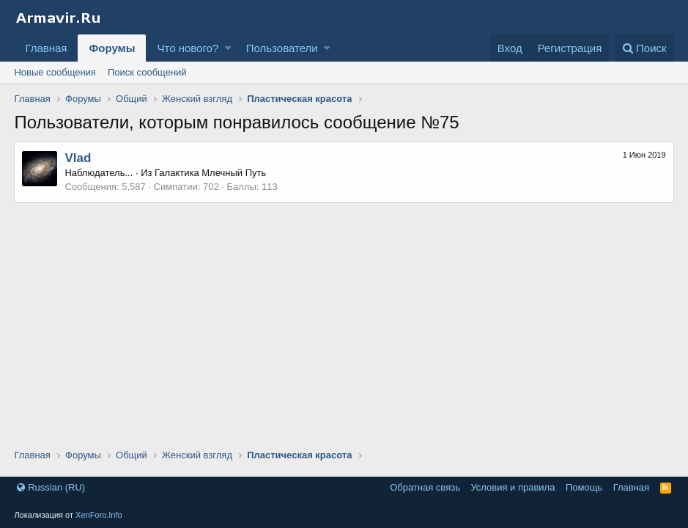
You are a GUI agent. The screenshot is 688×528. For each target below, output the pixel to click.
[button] (228, 48)
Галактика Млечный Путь (210, 172)
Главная (46, 48)
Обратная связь (425, 487)
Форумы (112, 48)
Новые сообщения (55, 72)
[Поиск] (644, 48)
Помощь (584, 487)
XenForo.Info (98, 514)
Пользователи (282, 48)
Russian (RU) (51, 487)
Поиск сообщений (147, 72)
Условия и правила (512, 487)
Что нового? (187, 48)
